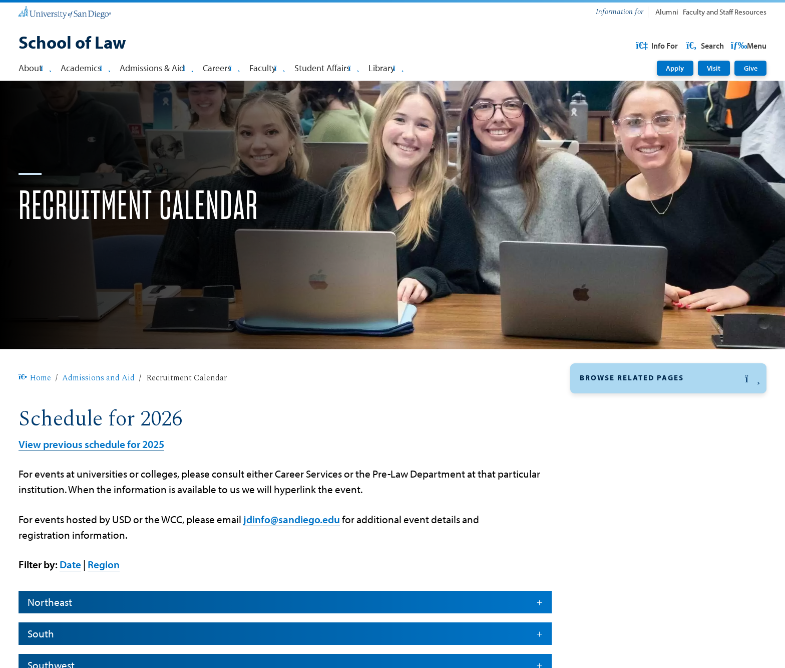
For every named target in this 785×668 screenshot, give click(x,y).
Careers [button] (221, 68)
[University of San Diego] (65, 12)
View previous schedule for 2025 (91, 476)
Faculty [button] (267, 68)
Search (746, 46)
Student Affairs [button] (326, 68)
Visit (713, 68)
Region (104, 596)
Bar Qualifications (614, 626)
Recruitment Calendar (621, 437)
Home (35, 410)
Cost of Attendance (616, 579)
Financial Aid (605, 461)
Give (750, 68)
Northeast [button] (285, 633)
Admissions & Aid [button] (156, 68)
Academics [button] (85, 68)
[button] (668, 410)
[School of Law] (72, 44)
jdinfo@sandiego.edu (291, 551)
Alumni (666, 12)
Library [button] (386, 68)
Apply (675, 68)
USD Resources (686, 46)
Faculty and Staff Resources (724, 12)
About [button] (35, 68)
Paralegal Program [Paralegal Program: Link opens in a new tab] (615, 555)
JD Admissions (608, 484)
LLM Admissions (611, 508)
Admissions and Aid (98, 410)
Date (70, 596)
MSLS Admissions (614, 531)
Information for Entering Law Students (653, 650)
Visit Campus (605, 602)
